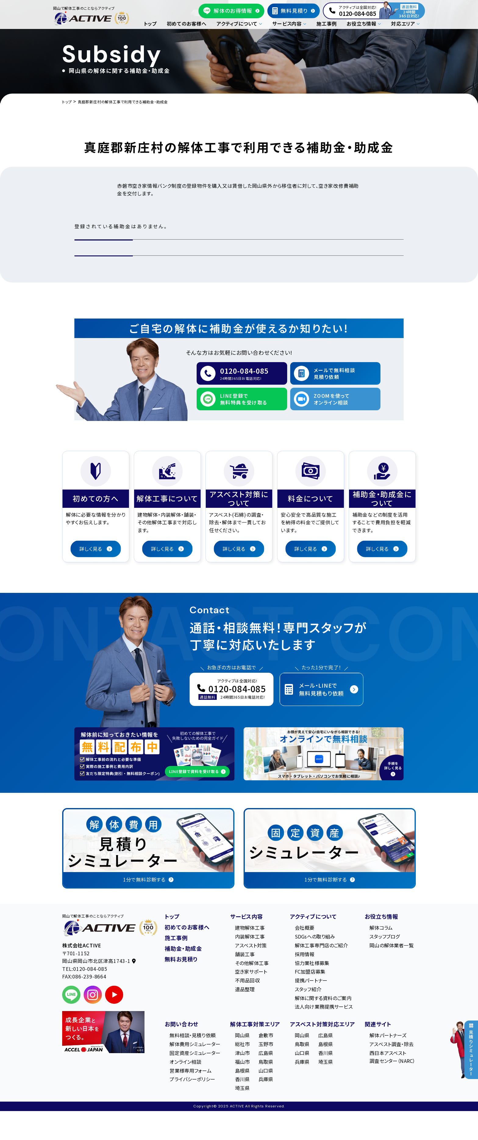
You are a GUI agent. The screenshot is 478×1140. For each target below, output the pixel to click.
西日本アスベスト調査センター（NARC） (392, 1056)
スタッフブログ (384, 936)
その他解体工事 (252, 963)
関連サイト (378, 1024)
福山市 (242, 1061)
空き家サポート (251, 971)
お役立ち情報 (381, 916)
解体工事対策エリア (255, 1024)
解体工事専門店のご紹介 (321, 945)
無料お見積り (181, 959)
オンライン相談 (185, 1061)
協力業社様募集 (312, 963)
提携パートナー (311, 980)
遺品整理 (245, 989)
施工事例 (326, 23)
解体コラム (381, 927)
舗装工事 (245, 954)
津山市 (242, 1052)
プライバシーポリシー (192, 1079)
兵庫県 (266, 1079)
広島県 (266, 1052)
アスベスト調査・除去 (391, 1044)
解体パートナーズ (387, 1035)
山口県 (266, 1070)
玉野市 (266, 1044)
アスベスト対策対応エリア (322, 1024)
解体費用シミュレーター (194, 1044)
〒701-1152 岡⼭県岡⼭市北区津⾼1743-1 (99, 957)
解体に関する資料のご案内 (323, 998)
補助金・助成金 (183, 948)
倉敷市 (266, 1035)
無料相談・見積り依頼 (192, 1035)
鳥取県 (266, 1061)
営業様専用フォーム (190, 1070)
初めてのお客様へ (187, 23)
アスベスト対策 (251, 945)
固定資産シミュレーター (194, 1052)
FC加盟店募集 (310, 971)
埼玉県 (242, 1088)
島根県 (242, 1070)
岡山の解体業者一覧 (391, 945)
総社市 (242, 1044)
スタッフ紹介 (308, 989)
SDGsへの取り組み (315, 936)
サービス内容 (246, 916)
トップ (150, 23)
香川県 (242, 1079)
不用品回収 (247, 980)
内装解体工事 (250, 936)
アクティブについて (313, 916)
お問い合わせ (181, 1024)
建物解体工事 (250, 927)
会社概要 (305, 927)
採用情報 (305, 954)
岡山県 (242, 1035)
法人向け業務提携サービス (324, 1006)
